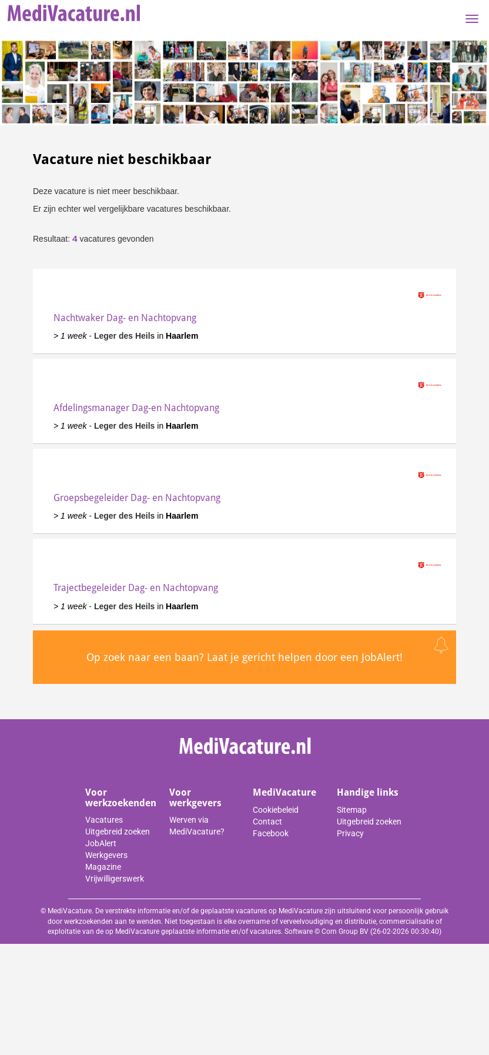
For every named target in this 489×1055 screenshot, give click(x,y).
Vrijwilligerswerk (114, 878)
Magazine (103, 867)
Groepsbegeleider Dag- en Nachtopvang (136, 497)
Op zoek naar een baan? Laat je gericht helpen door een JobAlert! (244, 657)
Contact (267, 821)
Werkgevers (106, 855)
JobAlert (100, 843)
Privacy (350, 833)
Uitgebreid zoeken (117, 831)
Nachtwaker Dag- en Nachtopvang (124, 317)
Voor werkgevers (195, 798)
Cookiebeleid (276, 809)
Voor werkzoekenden (120, 798)
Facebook (271, 833)
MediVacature (284, 792)
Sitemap (352, 809)
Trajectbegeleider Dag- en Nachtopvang (135, 587)
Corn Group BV (345, 931)
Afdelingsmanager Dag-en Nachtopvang (136, 407)
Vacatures (104, 819)
